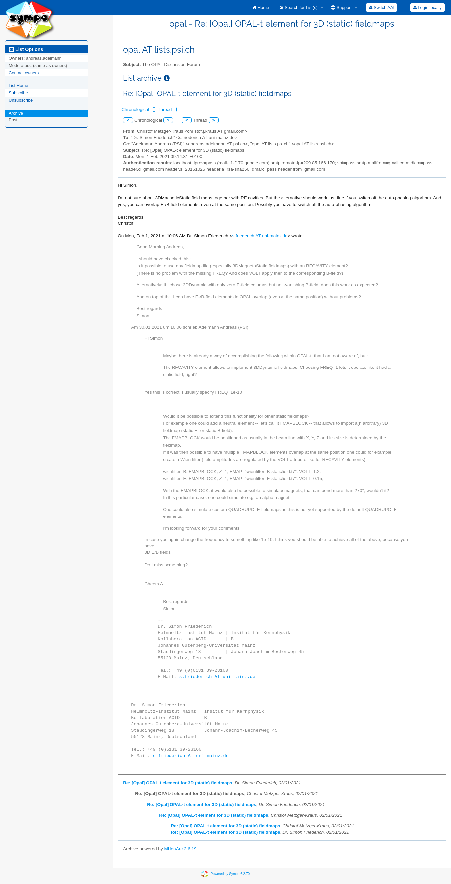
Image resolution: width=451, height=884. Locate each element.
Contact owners (24, 72)
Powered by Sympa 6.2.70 (230, 874)
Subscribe (18, 92)
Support (341, 7)
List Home (18, 85)
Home (261, 7)
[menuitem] (261, 7)
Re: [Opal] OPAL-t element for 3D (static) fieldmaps (177, 782)
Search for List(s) (299, 7)
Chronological (135, 109)
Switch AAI (381, 7)
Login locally (427, 7)
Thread (165, 109)
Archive (16, 113)
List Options (26, 49)
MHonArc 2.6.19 (180, 848)
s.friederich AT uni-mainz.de (259, 235)
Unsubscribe (21, 100)
